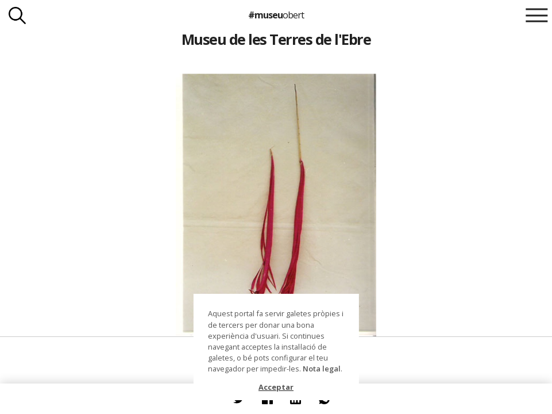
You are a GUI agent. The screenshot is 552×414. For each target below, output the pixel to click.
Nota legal (322, 368)
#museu (276, 15)
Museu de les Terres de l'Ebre (276, 39)
